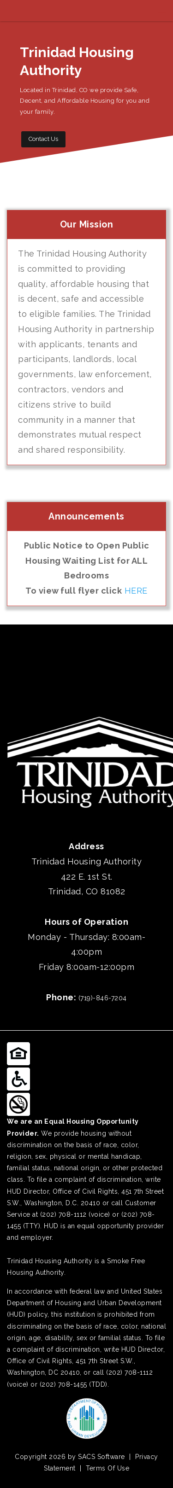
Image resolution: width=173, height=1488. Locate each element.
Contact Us (43, 138)
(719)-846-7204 (102, 998)
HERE (136, 590)
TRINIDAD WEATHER (86, 659)
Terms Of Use (107, 1468)
